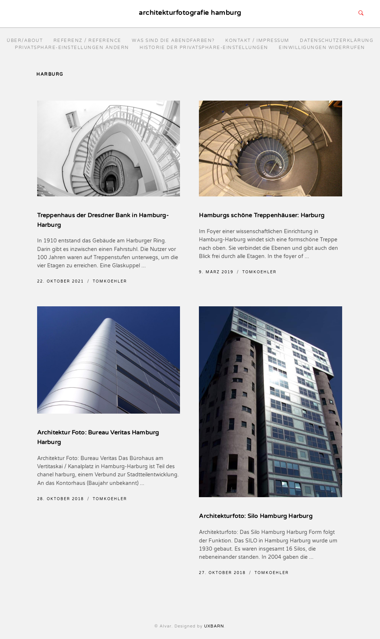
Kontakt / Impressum (257, 40)
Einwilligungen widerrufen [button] (322, 47)
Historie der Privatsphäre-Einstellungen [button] (204, 47)
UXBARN (214, 626)
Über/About (25, 40)
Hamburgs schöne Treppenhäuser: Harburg (261, 215)
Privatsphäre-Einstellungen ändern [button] (72, 47)
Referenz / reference (87, 40)
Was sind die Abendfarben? (173, 40)
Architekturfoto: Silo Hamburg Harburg (255, 516)
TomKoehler (110, 281)
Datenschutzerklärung (336, 40)
